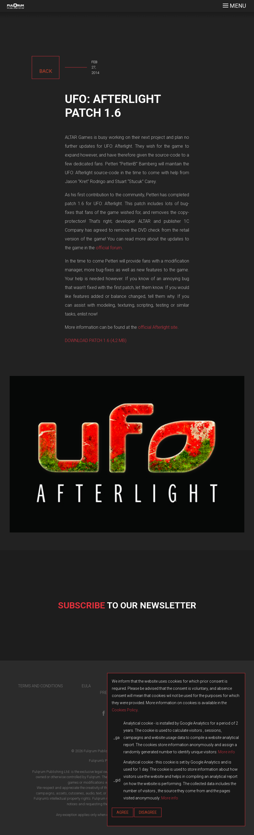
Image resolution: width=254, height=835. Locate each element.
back (45, 71)
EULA (86, 686)
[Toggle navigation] (234, 6)
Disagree (148, 812)
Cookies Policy (124, 710)
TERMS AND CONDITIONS (40, 686)
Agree (123, 812)
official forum (109, 247)
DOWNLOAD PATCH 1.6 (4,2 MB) (95, 340)
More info (226, 752)
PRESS (106, 692)
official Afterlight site (158, 327)
